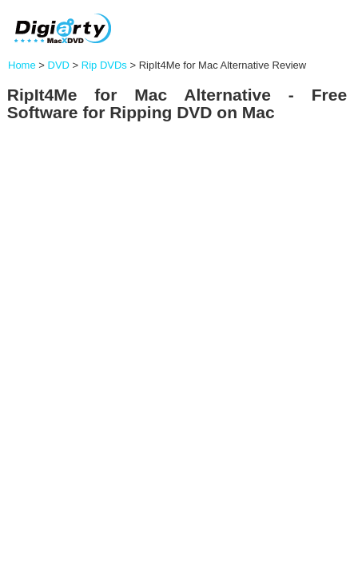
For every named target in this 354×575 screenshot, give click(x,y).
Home (22, 65)
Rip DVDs (104, 65)
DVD (59, 65)
